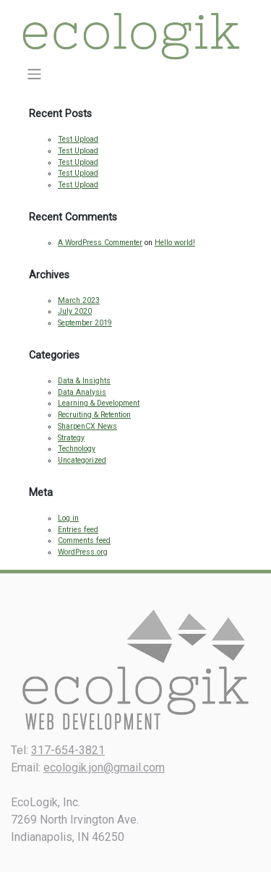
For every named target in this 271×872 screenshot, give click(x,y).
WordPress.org (83, 552)
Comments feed (84, 540)
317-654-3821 (68, 750)
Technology (76, 448)
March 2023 (79, 300)
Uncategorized (82, 460)
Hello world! (175, 242)
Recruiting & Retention (94, 414)
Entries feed (78, 529)
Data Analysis (82, 392)
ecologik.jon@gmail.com (104, 767)
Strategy (71, 438)
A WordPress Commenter (100, 242)
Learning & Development (98, 403)
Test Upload (78, 139)
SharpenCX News (87, 426)
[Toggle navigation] (34, 74)
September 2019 (85, 323)
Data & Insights (84, 380)
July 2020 (75, 311)
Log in (68, 518)
